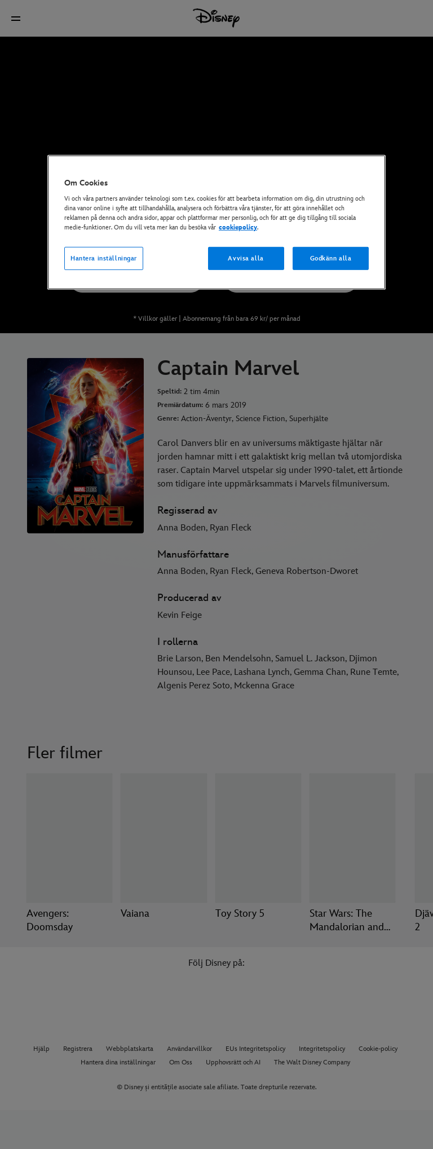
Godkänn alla (331, 258)
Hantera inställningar (103, 258)
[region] (216, 222)
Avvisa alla (245, 258)
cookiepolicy (238, 227)
